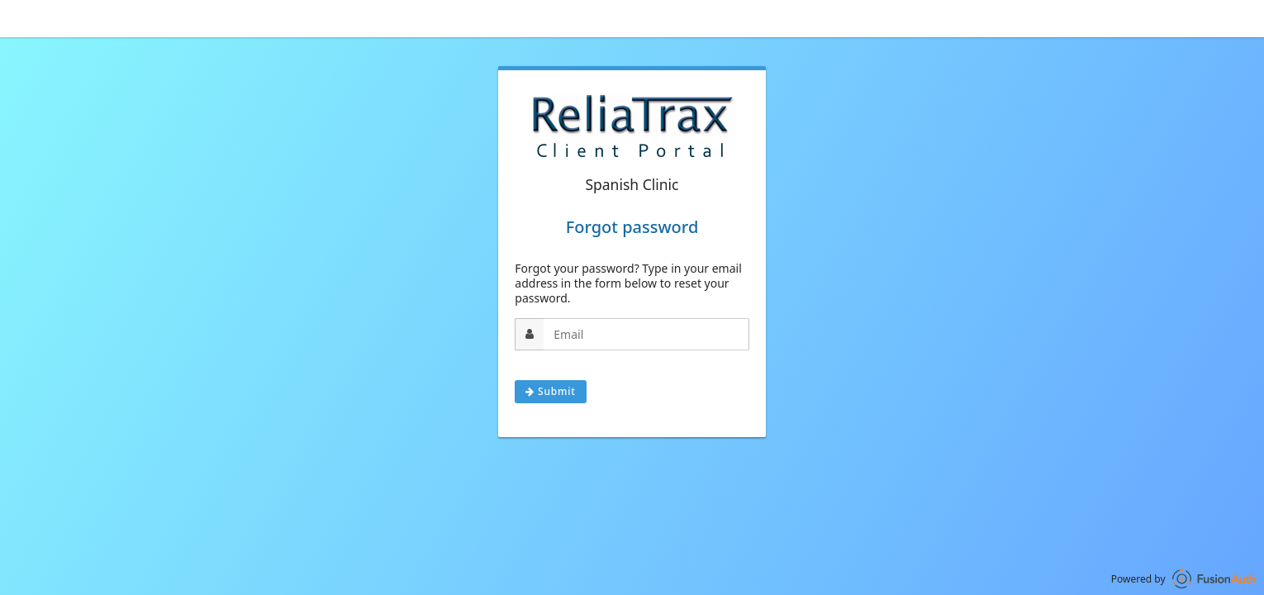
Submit (550, 391)
